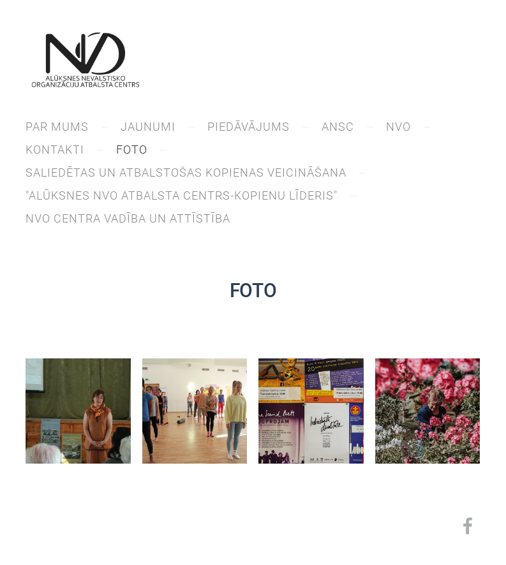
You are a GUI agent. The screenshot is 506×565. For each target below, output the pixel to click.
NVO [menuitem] (398, 126)
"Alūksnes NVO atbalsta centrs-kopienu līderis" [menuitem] (182, 195)
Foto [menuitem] (131, 149)
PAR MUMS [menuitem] (57, 126)
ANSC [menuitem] (338, 126)
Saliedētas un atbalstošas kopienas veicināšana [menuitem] (186, 172)
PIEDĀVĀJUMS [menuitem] (248, 126)
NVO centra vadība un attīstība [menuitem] (128, 218)
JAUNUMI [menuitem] (148, 126)
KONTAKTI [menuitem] (55, 149)
